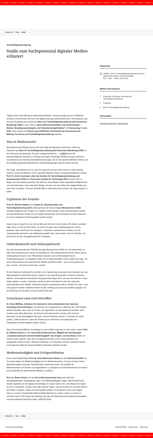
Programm (107, 103)
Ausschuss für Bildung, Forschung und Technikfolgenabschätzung (117, 97)
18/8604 (62, 154)
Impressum (144, 427)
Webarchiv (9, 32)
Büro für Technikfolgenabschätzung (116, 107)
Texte (17, 32)
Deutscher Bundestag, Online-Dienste (114, 123)
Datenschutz (133, 427)
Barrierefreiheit (121, 427)
